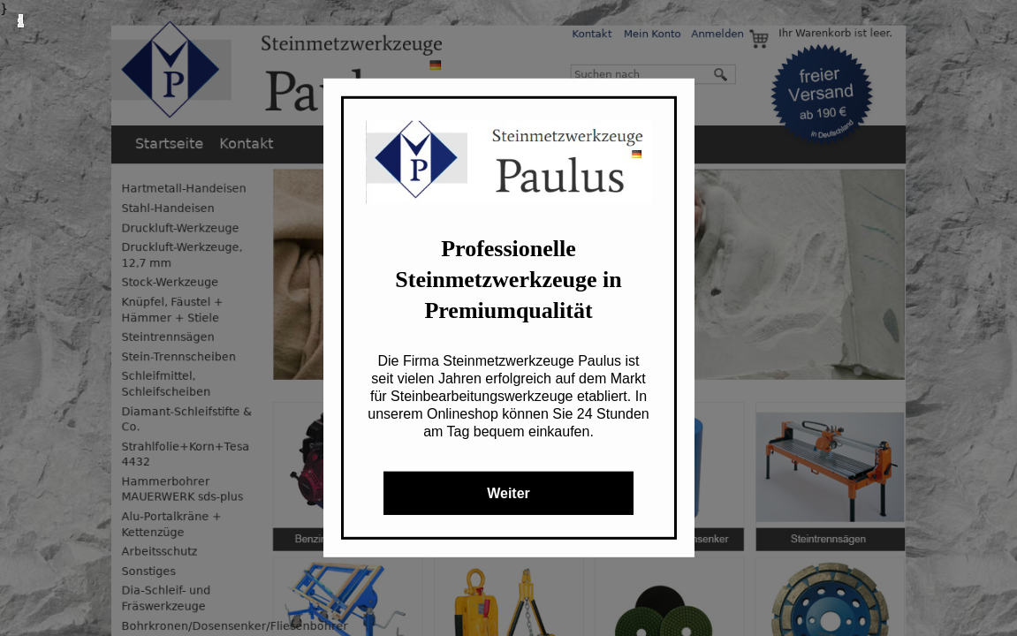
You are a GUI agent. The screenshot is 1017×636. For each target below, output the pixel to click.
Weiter (508, 493)
